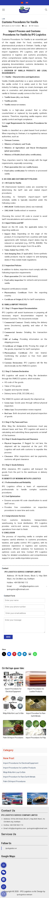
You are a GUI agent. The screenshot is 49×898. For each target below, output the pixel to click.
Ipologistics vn (11, 848)
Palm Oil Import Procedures (14, 781)
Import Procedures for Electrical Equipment (20, 763)
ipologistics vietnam (24, 895)
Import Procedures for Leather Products (19, 768)
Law (3, 19)
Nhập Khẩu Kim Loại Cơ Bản (14, 772)
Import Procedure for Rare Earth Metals (19, 777)
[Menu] (3, 10)
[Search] (46, 9)
